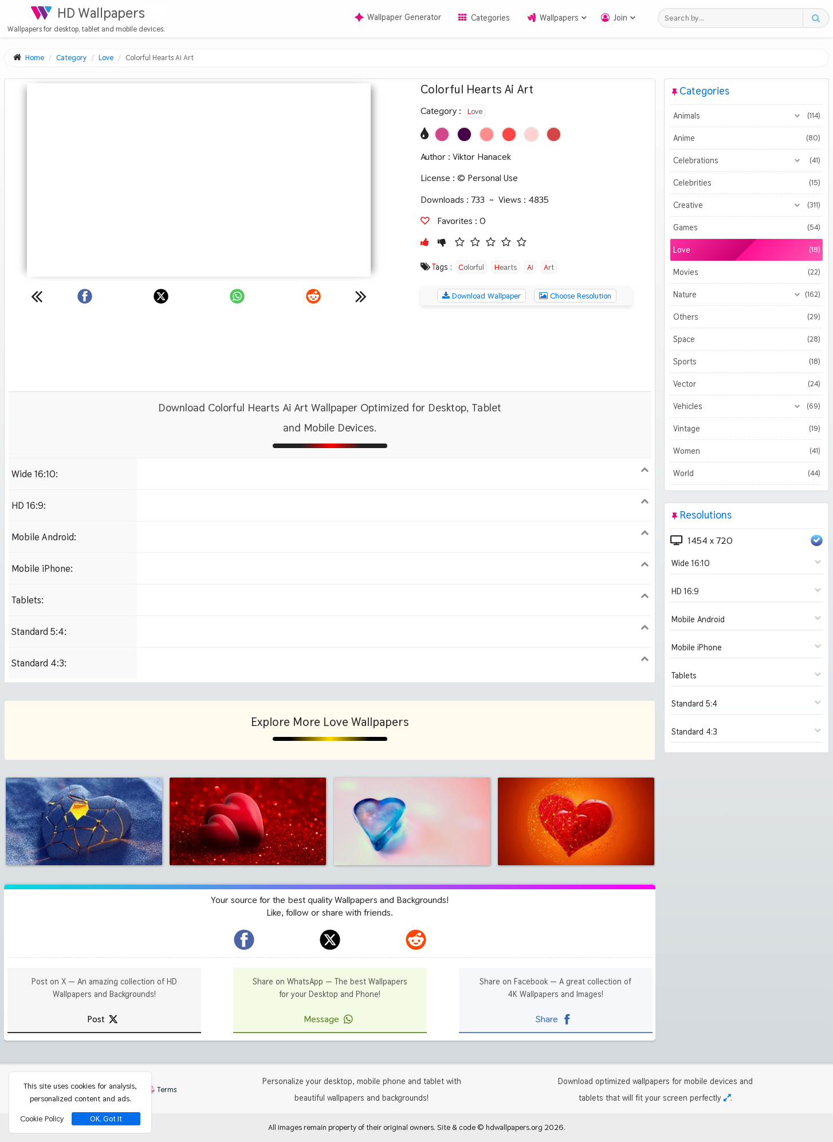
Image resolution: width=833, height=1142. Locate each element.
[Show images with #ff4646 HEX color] (509, 134)
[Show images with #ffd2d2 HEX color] (531, 134)
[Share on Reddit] (313, 296)
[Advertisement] (330, 348)
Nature (746, 294)
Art (549, 267)
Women (746, 451)
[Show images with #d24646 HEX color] (553, 134)
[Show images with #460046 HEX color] (464, 134)
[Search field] (734, 18)
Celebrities (746, 182)
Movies (746, 272)
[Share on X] (161, 296)
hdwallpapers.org (514, 1127)
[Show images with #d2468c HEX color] (442, 134)
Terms (161, 1089)
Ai (530, 267)
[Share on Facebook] (84, 296)
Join (620, 18)
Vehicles (746, 406)
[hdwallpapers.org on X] (330, 939)
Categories (490, 18)
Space (746, 339)
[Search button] (815, 18)
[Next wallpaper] (361, 296)
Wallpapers (559, 18)
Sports (746, 361)
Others (746, 317)
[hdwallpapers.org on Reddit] (416, 939)
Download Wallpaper (481, 296)
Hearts (505, 267)
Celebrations (746, 160)
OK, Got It (106, 1119)
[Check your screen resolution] (727, 1098)
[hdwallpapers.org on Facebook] (244, 939)
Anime (746, 138)
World (746, 473)
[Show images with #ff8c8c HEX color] (486, 134)
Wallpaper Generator (398, 17)
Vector (746, 384)
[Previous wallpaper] (36, 296)
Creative (746, 205)
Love (474, 111)
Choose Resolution (575, 296)
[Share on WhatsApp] (237, 296)
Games (746, 227)
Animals (746, 115)
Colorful (471, 267)
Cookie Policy (42, 1118)
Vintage (746, 428)
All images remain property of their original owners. (351, 1127)
